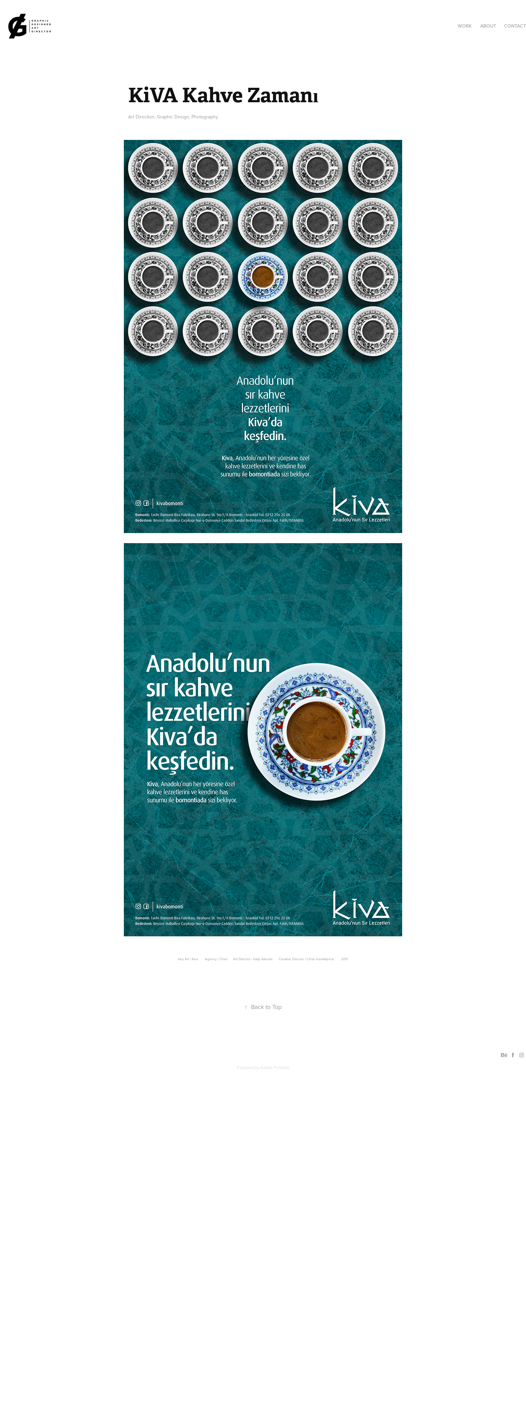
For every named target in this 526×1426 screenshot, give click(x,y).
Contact (515, 26)
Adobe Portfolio (274, 1067)
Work (465, 26)
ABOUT (488, 26)
